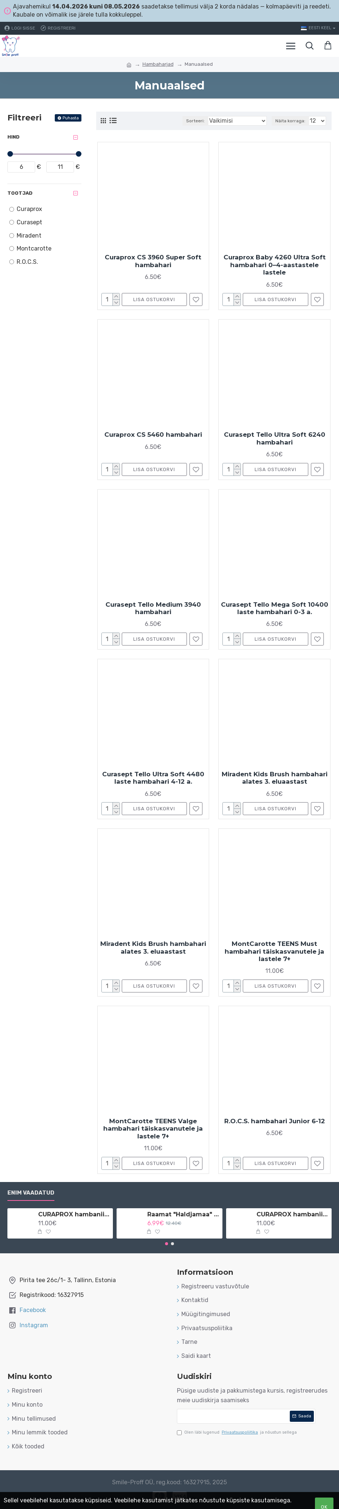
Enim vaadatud (30, 1192)
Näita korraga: (290, 120)
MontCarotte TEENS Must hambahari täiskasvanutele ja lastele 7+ (274, 951)
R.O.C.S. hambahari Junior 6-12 (274, 1121)
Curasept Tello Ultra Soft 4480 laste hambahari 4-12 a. (153, 777)
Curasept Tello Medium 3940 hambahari (153, 608)
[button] (166, 1243)
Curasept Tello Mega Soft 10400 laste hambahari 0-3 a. (274, 608)
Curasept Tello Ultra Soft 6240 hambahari (274, 438)
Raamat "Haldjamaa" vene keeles (183, 1214)
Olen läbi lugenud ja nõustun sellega (237, 1432)
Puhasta (71, 118)
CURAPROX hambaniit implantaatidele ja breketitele (74, 1214)
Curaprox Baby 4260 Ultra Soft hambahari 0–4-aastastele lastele (275, 264)
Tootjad (20, 193)
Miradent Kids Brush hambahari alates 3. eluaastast (275, 777)
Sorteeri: (195, 120)
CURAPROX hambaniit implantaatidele (292, 1214)
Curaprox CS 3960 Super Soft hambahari (153, 260)
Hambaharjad (158, 64)
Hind (13, 137)
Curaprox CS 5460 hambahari (153, 434)
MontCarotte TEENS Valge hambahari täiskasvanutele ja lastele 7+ (153, 1128)
